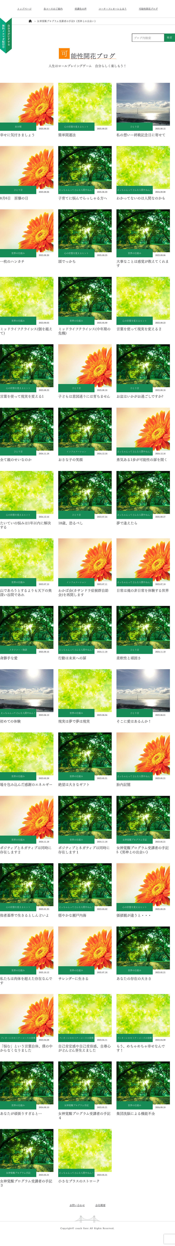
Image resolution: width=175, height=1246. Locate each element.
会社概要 (100, 1205)
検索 (169, 37)
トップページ (24, 8)
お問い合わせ (77, 1205)
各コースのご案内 (53, 8)
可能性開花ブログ (148, 8)
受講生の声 (81, 8)
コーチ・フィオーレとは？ (113, 8)
